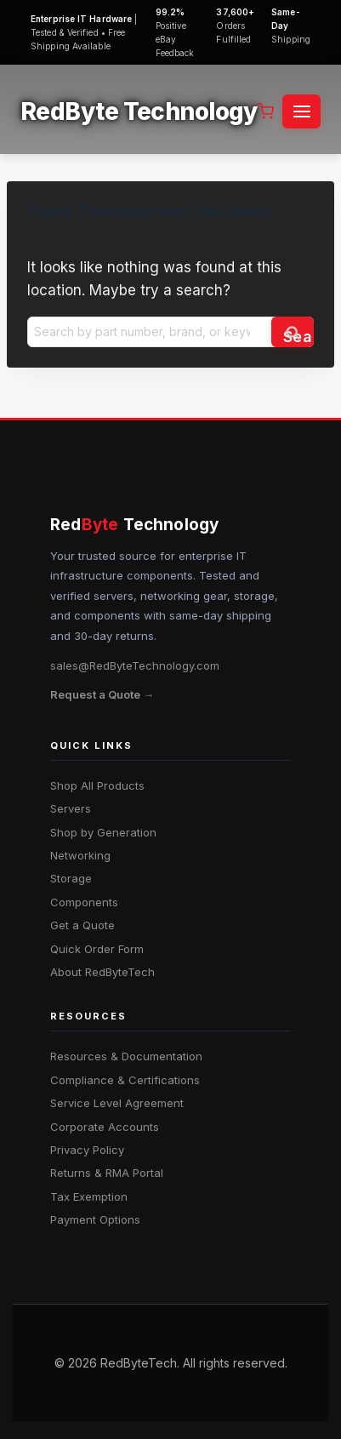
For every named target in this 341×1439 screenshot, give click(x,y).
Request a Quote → (102, 694)
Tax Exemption (89, 1196)
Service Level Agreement (117, 1103)
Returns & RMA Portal (106, 1172)
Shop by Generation (103, 832)
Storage (71, 878)
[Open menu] (301, 111)
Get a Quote (82, 925)
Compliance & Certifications (125, 1080)
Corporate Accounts (104, 1126)
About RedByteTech (102, 972)
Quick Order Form (97, 949)
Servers (70, 808)
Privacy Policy (87, 1149)
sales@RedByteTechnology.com (134, 665)
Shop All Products (97, 785)
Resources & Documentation (126, 1056)
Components (84, 902)
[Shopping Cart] (266, 111)
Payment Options (95, 1219)
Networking (80, 855)
